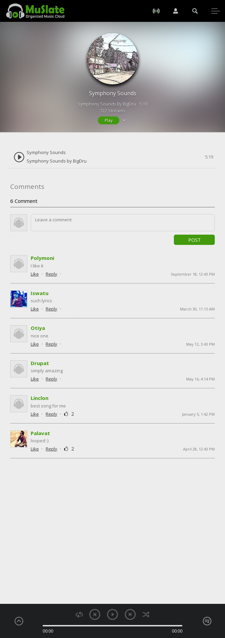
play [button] (112, 614)
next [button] (130, 614)
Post (194, 240)
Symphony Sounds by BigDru (57, 161)
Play (108, 120)
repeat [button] (79, 614)
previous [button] (94, 614)
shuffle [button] (145, 614)
